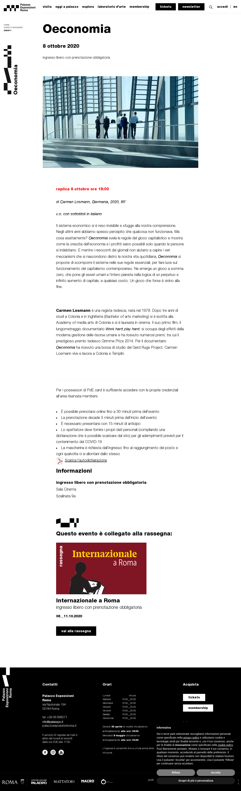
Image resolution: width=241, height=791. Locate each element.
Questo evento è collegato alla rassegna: (114, 533)
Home (6, 25)
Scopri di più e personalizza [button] (195, 780)
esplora (88, 6)
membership (198, 708)
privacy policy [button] (191, 737)
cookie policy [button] (225, 744)
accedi (222, 6)
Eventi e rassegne (13, 27)
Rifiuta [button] (176, 772)
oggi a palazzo (66, 6)
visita (47, 6)
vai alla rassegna (76, 631)
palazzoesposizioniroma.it (59, 726)
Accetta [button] (216, 772)
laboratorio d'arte (112, 6)
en (235, 6)
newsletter (191, 6)
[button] (211, 7)
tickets (166, 6)
